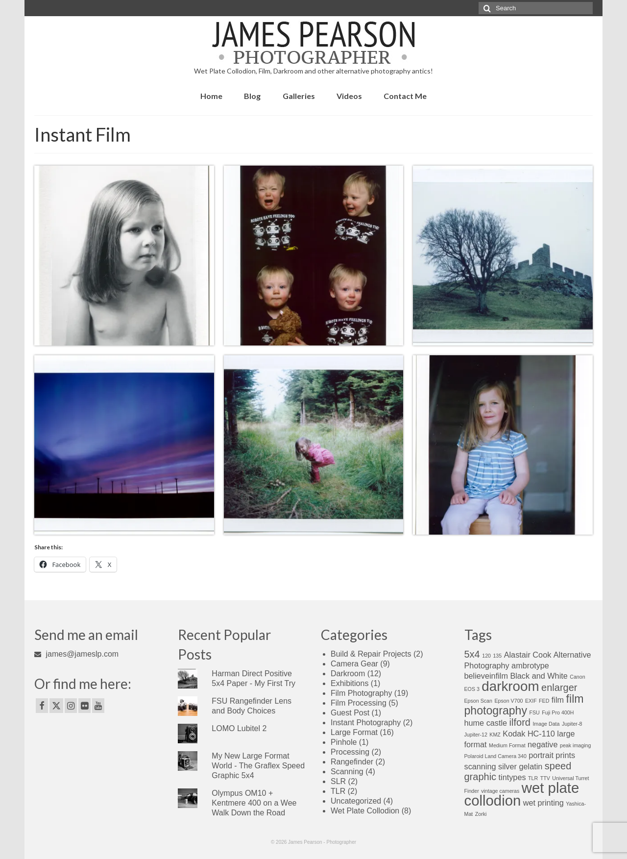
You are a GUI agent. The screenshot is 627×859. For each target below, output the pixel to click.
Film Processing (358, 703)
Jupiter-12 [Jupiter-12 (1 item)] (475, 734)
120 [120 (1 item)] (486, 656)
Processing (350, 752)
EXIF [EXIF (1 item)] (531, 701)
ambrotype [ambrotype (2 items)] (530, 665)
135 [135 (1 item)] (497, 656)
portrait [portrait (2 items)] (541, 755)
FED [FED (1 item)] (544, 701)
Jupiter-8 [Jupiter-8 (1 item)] (572, 724)
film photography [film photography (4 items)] (524, 704)
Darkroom (348, 673)
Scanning (347, 771)
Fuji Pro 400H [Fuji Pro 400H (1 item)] (558, 712)
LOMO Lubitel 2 (239, 728)
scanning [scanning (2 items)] (480, 766)
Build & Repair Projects (371, 654)
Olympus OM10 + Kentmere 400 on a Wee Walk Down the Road (254, 803)
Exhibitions (349, 683)
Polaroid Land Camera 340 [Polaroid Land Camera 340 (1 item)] (495, 756)
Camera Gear (354, 664)
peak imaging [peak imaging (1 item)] (575, 745)
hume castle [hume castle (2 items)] (485, 722)
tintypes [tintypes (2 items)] (512, 777)
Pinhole (344, 742)
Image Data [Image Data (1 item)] (545, 724)
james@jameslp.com (76, 654)
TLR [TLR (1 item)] (533, 778)
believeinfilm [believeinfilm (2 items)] (486, 675)
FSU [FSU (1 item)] (534, 712)
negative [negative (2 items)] (542, 744)
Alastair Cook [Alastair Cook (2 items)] (528, 654)
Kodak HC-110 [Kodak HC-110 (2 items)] (529, 733)
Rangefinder (352, 762)
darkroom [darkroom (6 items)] (510, 686)
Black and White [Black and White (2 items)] (538, 675)
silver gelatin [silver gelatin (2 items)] (520, 766)
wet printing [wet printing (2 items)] (543, 802)
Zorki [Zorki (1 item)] (481, 814)
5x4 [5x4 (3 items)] (472, 654)
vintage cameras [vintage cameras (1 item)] (500, 791)
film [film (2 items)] (558, 699)
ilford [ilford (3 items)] (520, 722)
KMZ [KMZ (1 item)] (495, 734)
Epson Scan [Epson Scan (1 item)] (478, 701)
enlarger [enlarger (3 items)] (559, 687)
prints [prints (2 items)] (565, 755)
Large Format (354, 732)
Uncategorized (356, 801)
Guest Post (350, 713)
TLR (338, 791)
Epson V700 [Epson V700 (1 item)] (508, 701)
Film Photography (361, 693)
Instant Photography (366, 722)
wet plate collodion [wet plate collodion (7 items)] (521, 794)
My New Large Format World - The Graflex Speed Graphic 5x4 (258, 766)
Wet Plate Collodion (365, 811)
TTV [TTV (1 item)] (545, 778)
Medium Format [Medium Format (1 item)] (507, 745)
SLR (338, 781)
